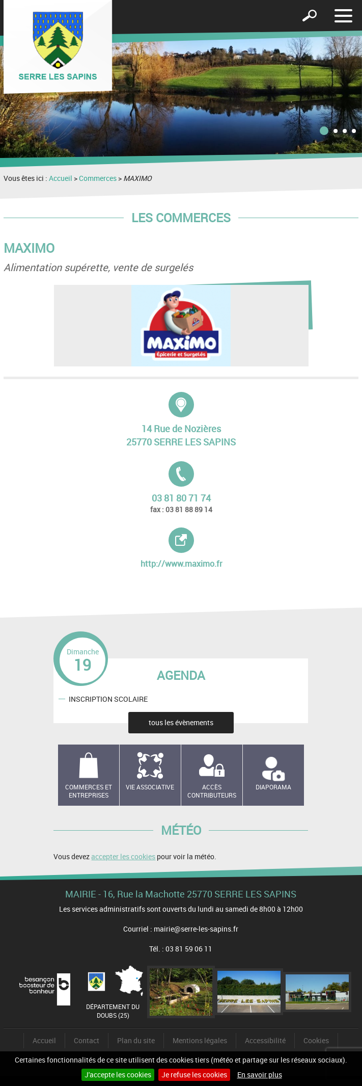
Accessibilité (265, 1040)
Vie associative (150, 787)
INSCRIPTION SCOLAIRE (108, 698)
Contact (86, 1040)
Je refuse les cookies (194, 1074)
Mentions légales (200, 1040)
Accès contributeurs (211, 791)
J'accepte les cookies (118, 1074)
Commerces (98, 178)
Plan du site (136, 1040)
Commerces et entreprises (88, 791)
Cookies (316, 1040)
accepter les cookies (123, 856)
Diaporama (273, 787)
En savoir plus (259, 1074)
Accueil (60, 178)
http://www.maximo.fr (191, 548)
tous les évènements (181, 722)
